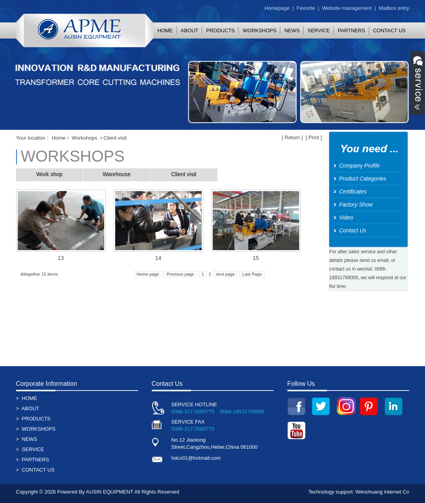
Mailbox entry (394, 8)
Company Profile (359, 165)
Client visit (184, 174)
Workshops (84, 138)
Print (314, 137)
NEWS (292, 30)
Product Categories (362, 178)
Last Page (252, 274)
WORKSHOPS (259, 30)
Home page (148, 274)
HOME (165, 30)
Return (292, 137)
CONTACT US (389, 30)
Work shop (49, 174)
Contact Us (352, 230)
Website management (347, 8)
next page (225, 274)
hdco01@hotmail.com (196, 458)
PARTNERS (351, 30)
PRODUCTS (220, 30)
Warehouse (117, 174)
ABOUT (190, 30)
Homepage (277, 8)
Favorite (305, 8)
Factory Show (356, 204)
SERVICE (318, 30)
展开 (417, 83)
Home (59, 138)
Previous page (180, 274)
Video (346, 217)
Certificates (353, 191)
